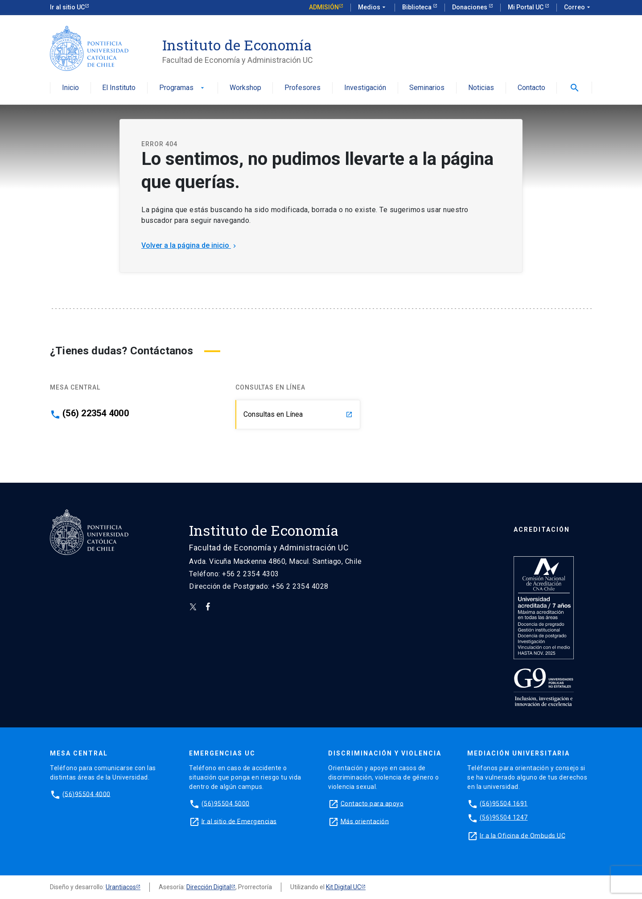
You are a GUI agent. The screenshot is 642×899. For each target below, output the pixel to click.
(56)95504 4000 (86, 793)
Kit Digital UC (343, 887)
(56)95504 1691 (504, 803)
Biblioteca (417, 7)
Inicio (70, 88)
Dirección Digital (208, 887)
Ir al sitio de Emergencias (239, 821)
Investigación (365, 88)
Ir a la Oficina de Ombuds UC (522, 835)
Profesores (302, 88)
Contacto (531, 88)
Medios (372, 8)
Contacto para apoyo (372, 803)
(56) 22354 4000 (95, 413)
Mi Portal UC (526, 7)
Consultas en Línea (298, 414)
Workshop (245, 88)
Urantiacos (121, 887)
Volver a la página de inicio (189, 245)
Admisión (324, 7)
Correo (578, 8)
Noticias (481, 88)
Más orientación (365, 821)
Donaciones (470, 7)
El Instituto (119, 88)
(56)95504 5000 (226, 803)
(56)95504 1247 (504, 817)
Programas (182, 88)
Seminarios (426, 88)
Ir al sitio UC (67, 7)
